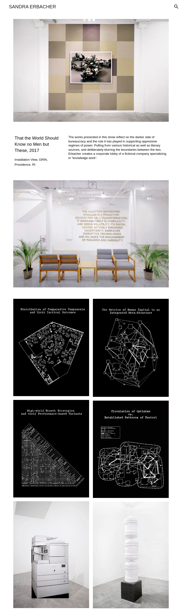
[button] (176, 6)
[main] (38, 151)
